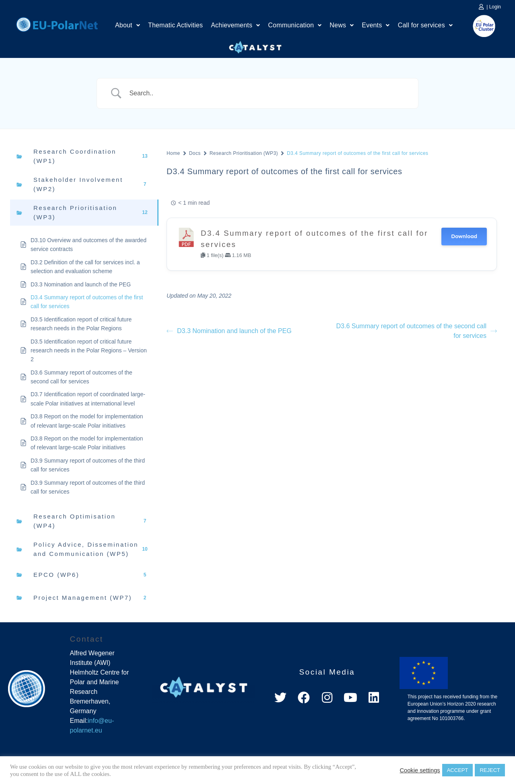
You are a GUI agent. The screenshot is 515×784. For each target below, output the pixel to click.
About (127, 25)
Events (375, 25)
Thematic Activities (175, 25)
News (342, 25)
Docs (195, 153)
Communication (294, 25)
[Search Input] (267, 93)
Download (464, 236)
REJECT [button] (490, 770)
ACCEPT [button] (457, 770)
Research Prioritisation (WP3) (244, 153)
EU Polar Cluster (478, 26)
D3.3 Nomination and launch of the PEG (229, 330)
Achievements (235, 25)
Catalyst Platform (255, 45)
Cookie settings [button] (420, 770)
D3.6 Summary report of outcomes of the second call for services (416, 331)
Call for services (425, 25)
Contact (86, 639)
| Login (493, 7)
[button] (127, 25)
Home (57, 23)
